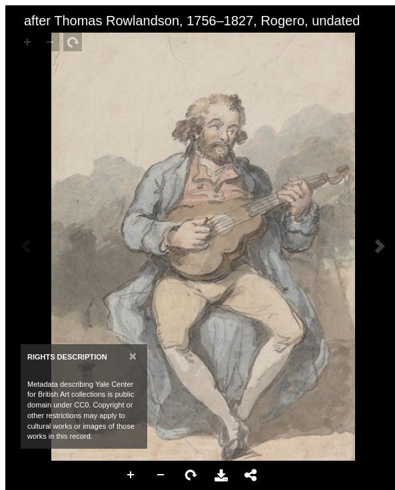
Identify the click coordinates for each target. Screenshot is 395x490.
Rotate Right (191, 475)
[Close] (133, 356)
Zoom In (131, 475)
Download (221, 475)
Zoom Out (161, 475)
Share (251, 475)
